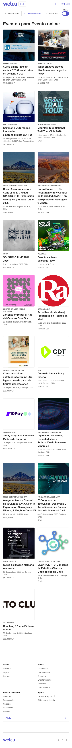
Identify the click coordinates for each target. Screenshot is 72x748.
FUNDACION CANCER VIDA (49, 497)
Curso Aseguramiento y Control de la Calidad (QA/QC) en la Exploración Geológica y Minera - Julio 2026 (18, 196)
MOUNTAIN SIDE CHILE (47, 125)
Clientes (6, 676)
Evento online (33, 13)
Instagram (66, 740)
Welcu (10, 4)
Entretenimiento (45, 680)
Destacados (12, 13)
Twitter (63, 740)
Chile (36, 718)
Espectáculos (9, 700)
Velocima (42, 254)
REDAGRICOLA (44, 309)
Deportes (52, 13)
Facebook (59, 740)
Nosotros (7, 668)
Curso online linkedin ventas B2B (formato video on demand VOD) (18, 70)
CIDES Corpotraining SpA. (15, 186)
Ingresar (65, 3)
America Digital (10, 63)
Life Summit (8, 623)
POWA (5, 254)
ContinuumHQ (9, 432)
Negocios (42, 684)
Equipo (6, 672)
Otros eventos (44, 687)
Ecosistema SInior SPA (13, 370)
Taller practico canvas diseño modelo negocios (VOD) (52, 70)
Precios (6, 711)
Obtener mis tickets (46, 700)
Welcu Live (8, 707)
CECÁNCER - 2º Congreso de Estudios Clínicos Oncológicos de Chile (53, 568)
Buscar (56, 3)
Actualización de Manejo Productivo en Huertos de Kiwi (53, 316)
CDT (39, 370)
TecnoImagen (9, 562)
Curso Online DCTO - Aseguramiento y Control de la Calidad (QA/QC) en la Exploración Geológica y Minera (52, 196)
